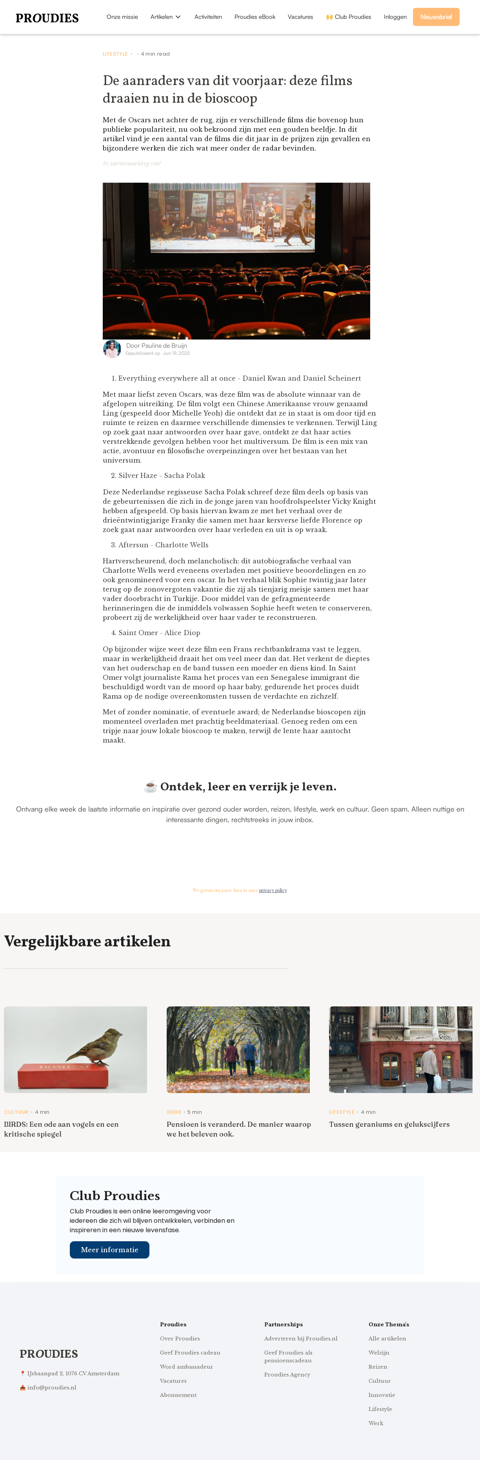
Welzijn (379, 1352)
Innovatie (382, 1395)
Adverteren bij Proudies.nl (301, 1338)
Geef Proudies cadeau (190, 1352)
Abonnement (178, 1395)
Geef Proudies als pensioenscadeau (288, 1356)
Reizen (378, 1367)
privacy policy (273, 890)
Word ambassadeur (186, 1367)
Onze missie (122, 16)
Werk (174, 1112)
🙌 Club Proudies (348, 16)
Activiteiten (208, 16)
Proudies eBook (255, 16)
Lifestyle (115, 54)
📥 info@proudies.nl (48, 1387)
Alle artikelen (387, 1338)
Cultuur (16, 1112)
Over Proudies (180, 1338)
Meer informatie (109, 1250)
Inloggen (395, 16)
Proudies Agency (287, 1374)
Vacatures (300, 16)
